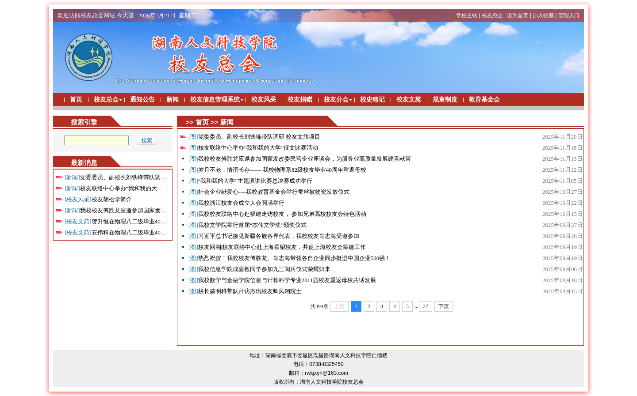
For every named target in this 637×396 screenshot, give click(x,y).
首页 (76, 99)
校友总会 (492, 15)
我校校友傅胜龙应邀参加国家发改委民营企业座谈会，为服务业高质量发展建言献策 (299, 158)
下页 (443, 306)
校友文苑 (408, 99)
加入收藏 (543, 15)
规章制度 (445, 99)
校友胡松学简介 (98, 199)
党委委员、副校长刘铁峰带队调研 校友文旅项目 (133, 177)
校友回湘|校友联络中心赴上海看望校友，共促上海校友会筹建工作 (277, 247)
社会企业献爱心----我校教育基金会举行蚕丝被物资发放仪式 (268, 192)
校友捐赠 (300, 99)
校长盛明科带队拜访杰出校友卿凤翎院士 (245, 291)
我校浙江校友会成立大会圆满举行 (236, 203)
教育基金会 (484, 99)
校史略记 (372, 99)
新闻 (172, 99)
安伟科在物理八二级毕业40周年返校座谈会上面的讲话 (147, 232)
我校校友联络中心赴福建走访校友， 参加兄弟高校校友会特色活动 (277, 214)
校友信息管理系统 (215, 99)
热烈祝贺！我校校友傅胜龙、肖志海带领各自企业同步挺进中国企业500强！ (289, 258)
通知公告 (142, 99)
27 (425, 306)
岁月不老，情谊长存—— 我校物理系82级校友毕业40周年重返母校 (277, 169)
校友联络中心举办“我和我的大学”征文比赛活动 (132, 188)
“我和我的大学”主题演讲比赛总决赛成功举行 (250, 180)
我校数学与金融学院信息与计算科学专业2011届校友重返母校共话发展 (282, 280)
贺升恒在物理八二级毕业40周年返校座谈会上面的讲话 (147, 221)
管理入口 (568, 15)
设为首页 (517, 15)
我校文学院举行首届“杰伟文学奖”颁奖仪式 (247, 225)
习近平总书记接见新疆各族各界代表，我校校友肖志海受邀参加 (273, 236)
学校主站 (466, 15)
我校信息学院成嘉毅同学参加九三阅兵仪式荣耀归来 (259, 269)
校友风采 (263, 99)
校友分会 (336, 99)
